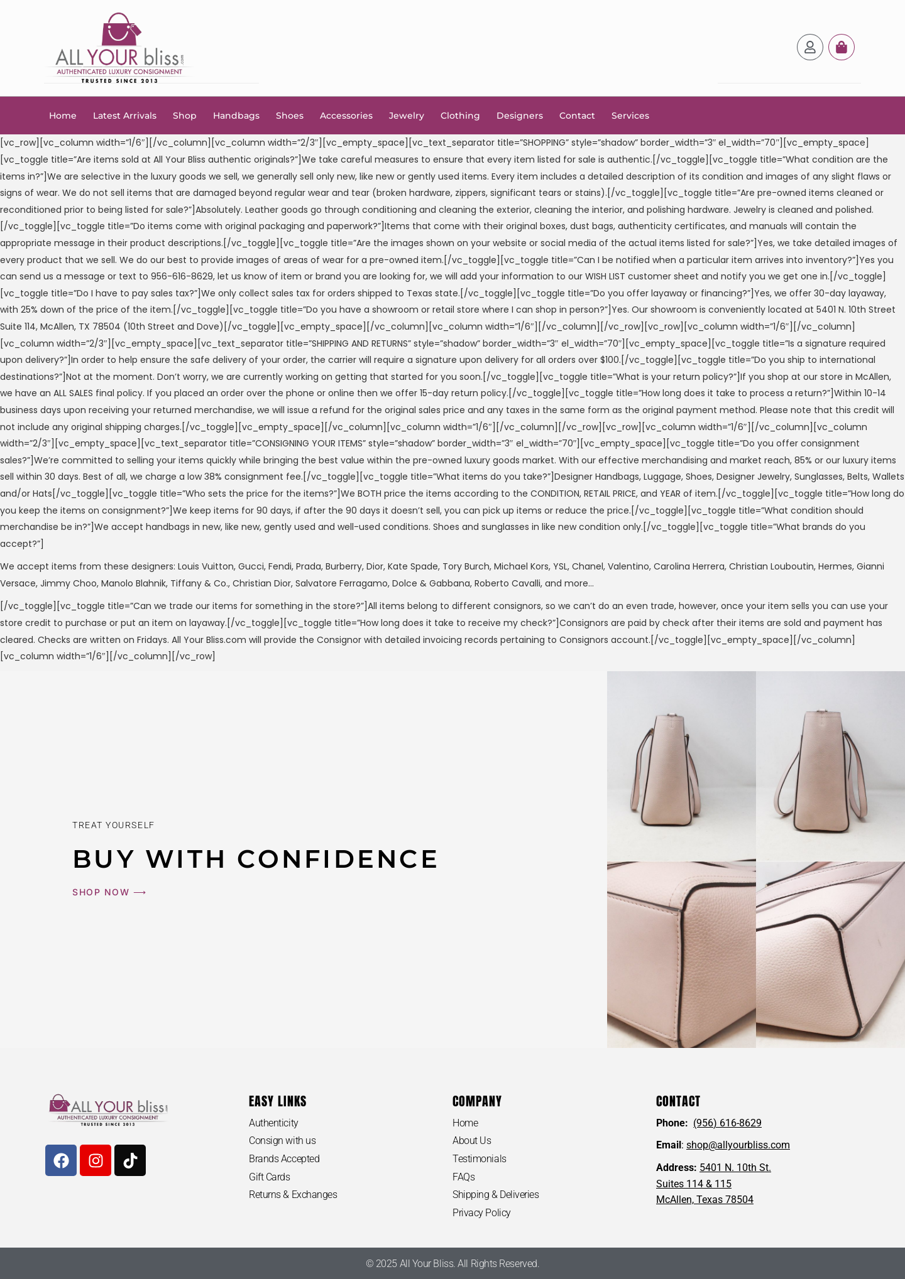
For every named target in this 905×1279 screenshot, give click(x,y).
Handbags (236, 115)
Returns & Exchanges (293, 1194)
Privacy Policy (481, 1212)
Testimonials (479, 1158)
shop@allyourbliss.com (738, 1144)
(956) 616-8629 (727, 1122)
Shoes (290, 115)
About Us (471, 1140)
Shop (185, 115)
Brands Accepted (284, 1158)
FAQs (463, 1176)
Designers (519, 115)
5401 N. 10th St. (735, 1167)
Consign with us (282, 1140)
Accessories (346, 115)
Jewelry (406, 115)
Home (63, 115)
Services (630, 115)
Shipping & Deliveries (495, 1194)
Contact (577, 115)
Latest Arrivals (124, 115)
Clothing (460, 115)
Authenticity (274, 1122)
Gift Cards (269, 1176)
